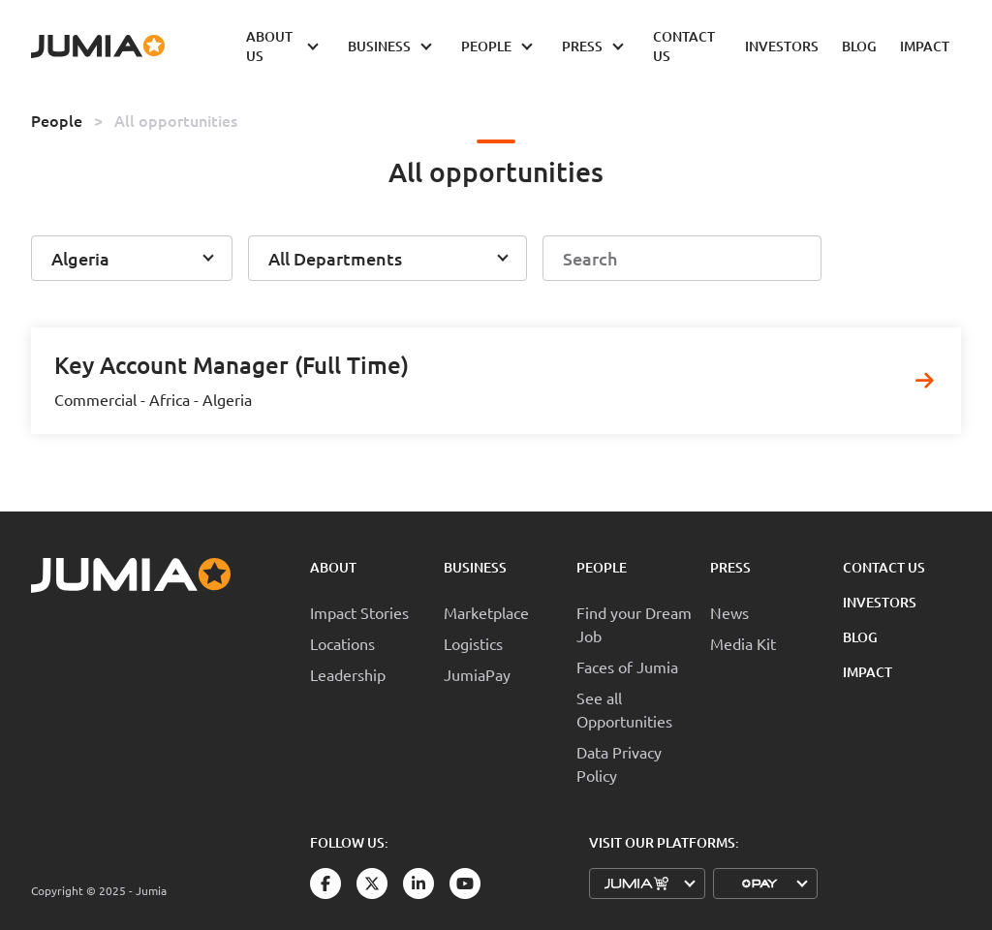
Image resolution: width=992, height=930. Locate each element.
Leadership (348, 674)
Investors (879, 602)
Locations (342, 643)
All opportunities (175, 120)
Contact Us (884, 567)
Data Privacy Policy (619, 763)
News (729, 612)
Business (475, 567)
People (56, 120)
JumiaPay (477, 674)
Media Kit (743, 643)
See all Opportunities (624, 709)
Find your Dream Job (634, 624)
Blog (860, 637)
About (333, 567)
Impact (867, 672)
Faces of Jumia (627, 666)
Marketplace (486, 612)
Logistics (473, 643)
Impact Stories (359, 612)
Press (730, 567)
